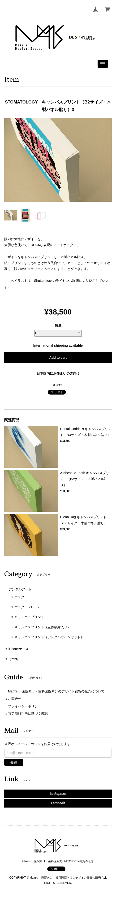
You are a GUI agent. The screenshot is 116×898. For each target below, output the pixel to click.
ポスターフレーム (27, 607)
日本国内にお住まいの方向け (58, 373)
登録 (13, 762)
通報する (58, 385)
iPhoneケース (19, 649)
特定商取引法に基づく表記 (28, 713)
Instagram (58, 793)
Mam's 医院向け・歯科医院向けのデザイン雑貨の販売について (56, 691)
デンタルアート (20, 589)
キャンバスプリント (29, 617)
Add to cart (58, 357)
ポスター (21, 597)
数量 (58, 325)
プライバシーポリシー (24, 706)
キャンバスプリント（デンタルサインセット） (49, 637)
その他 (13, 659)
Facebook (58, 803)
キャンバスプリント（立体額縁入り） (42, 627)
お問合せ (14, 698)
